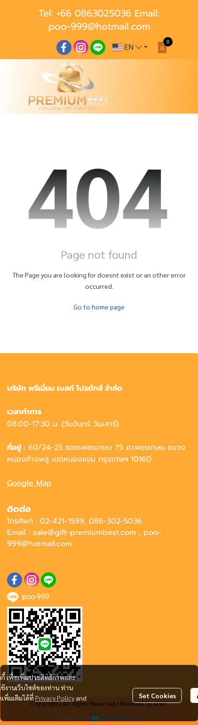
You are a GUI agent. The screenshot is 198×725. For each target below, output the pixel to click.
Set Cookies (157, 695)
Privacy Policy (54, 698)
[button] (130, 47)
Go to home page (99, 306)
